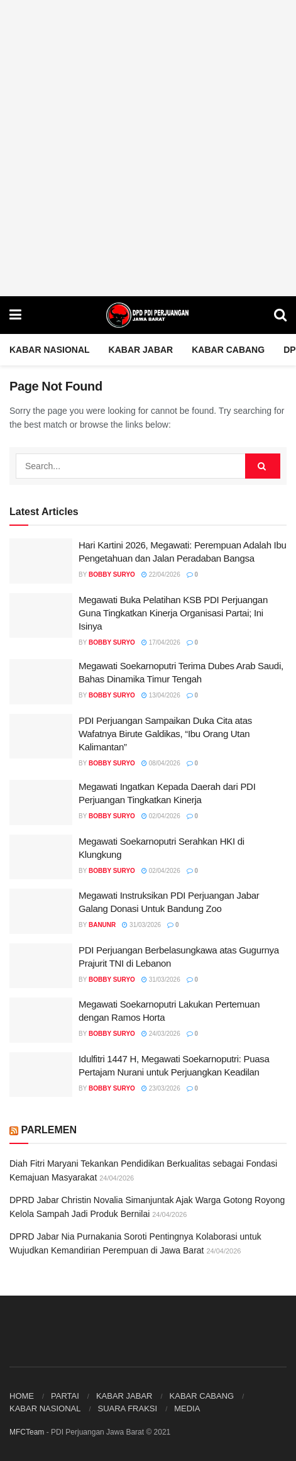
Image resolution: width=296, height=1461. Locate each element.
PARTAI (65, 1396)
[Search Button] (280, 315)
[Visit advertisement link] (148, 148)
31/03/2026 (141, 924)
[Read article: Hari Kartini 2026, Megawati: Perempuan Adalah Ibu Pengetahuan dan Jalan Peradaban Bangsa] (40, 561)
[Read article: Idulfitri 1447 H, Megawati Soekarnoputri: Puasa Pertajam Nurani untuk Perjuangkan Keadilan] (40, 1074)
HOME (21, 1396)
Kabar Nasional (49, 350)
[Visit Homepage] (148, 315)
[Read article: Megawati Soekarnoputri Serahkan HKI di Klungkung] (40, 857)
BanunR (102, 924)
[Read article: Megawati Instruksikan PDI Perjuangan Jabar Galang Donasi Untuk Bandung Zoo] (40, 911)
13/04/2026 (160, 695)
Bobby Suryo (112, 574)
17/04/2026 (160, 642)
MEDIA (187, 1408)
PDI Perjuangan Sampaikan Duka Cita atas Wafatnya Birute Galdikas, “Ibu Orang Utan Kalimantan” (165, 733)
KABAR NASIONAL (44, 1408)
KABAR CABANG (228, 350)
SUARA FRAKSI (128, 1408)
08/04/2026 (160, 763)
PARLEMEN (49, 1130)
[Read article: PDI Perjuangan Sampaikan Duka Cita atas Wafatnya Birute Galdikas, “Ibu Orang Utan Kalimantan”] (40, 736)
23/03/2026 (160, 1088)
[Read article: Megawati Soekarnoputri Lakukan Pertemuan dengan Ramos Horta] (40, 1020)
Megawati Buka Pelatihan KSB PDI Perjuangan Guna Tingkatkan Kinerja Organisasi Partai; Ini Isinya (173, 612)
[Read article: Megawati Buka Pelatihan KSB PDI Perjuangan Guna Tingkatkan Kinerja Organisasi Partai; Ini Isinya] (40, 615)
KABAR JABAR (141, 350)
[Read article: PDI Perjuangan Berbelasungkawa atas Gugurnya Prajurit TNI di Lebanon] (40, 966)
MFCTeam (26, 1432)
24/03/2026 (160, 1033)
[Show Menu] (15, 315)
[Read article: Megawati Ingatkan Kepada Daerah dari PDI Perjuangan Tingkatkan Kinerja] (40, 802)
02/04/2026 (160, 816)
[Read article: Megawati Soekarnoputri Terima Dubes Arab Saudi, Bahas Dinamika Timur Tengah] (40, 681)
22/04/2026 (160, 574)
